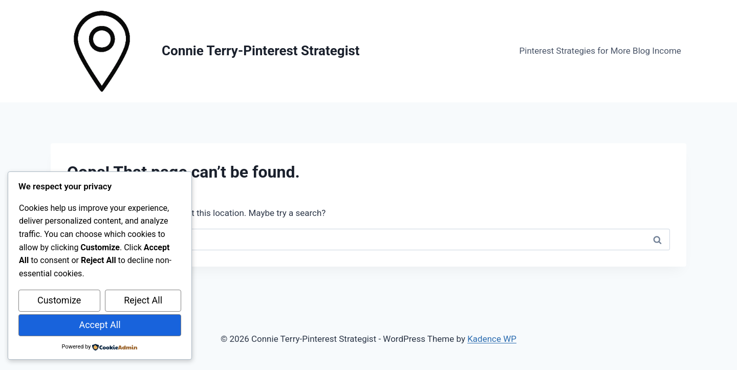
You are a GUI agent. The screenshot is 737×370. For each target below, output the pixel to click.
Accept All (99, 324)
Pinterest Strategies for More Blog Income (600, 51)
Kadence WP (491, 339)
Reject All (143, 300)
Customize (59, 300)
